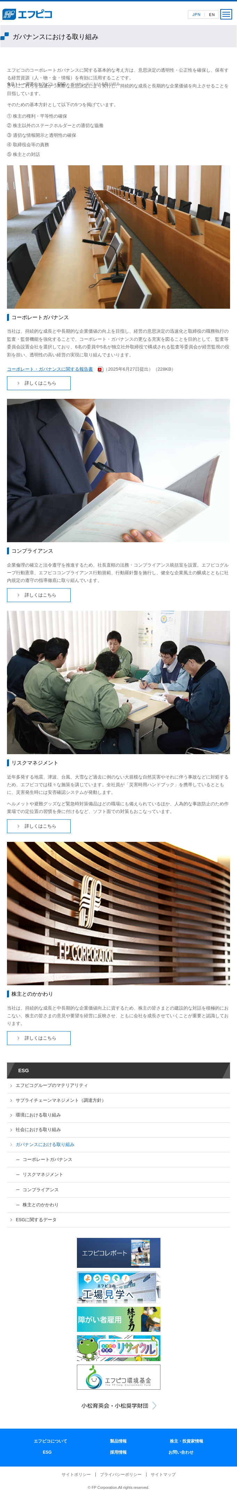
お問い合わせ (180, 1452)
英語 (211, 15)
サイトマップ (163, 1474)
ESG (61, 84)
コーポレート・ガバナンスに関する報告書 (50, 369)
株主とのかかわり (41, 1204)
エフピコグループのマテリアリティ (52, 1085)
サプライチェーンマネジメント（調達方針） (61, 1100)
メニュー (226, 14)
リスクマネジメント (43, 1174)
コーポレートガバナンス (47, 1159)
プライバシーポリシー (121, 1474)
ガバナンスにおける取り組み (45, 1144)
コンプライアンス (41, 1189)
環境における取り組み (38, 1115)
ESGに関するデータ (36, 1219)
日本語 (196, 15)
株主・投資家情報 (186, 1441)
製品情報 (118, 1441)
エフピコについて (50, 1441)
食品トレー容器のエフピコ (30, 84)
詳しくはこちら (40, 383)
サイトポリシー (76, 1474)
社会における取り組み (38, 1129)
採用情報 (118, 1452)
